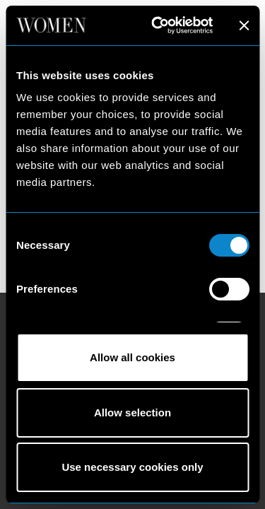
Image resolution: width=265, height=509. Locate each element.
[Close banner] (244, 25)
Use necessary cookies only (132, 467)
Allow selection (132, 412)
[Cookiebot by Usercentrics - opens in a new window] (158, 25)
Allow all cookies (132, 357)
